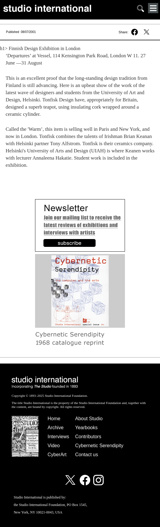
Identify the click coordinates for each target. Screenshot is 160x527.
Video (54, 445)
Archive (56, 427)
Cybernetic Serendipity (99, 445)
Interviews (58, 436)
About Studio (89, 418)
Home (54, 418)
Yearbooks (86, 427)
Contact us (86, 454)
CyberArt (57, 454)
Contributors (88, 436)
